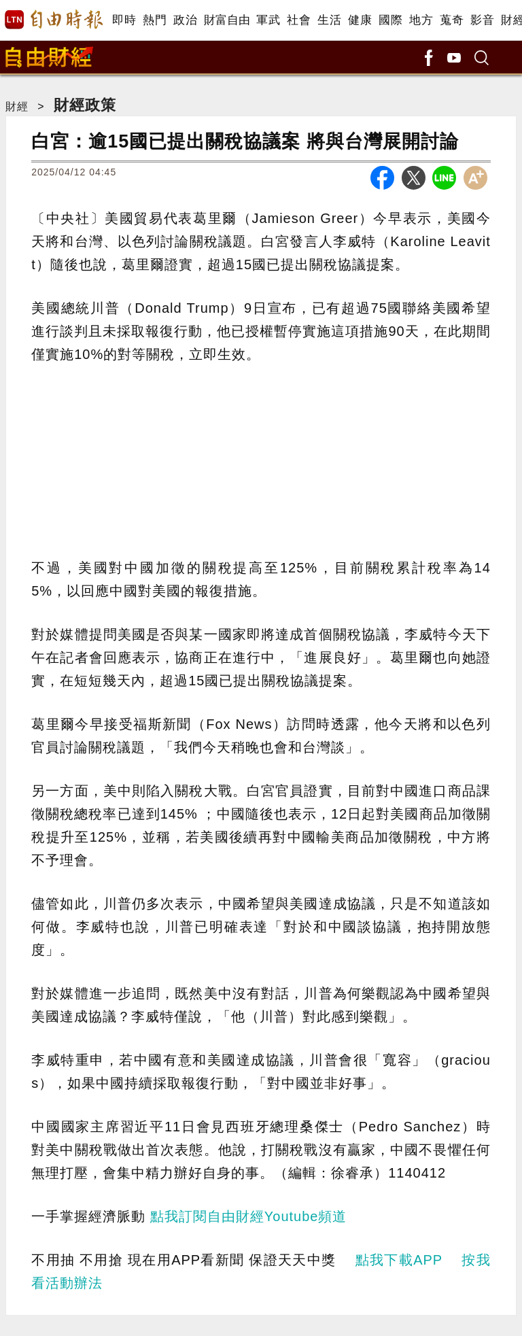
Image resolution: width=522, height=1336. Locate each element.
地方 (421, 20)
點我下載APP (398, 1259)
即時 (124, 20)
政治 (185, 20)
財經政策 (85, 105)
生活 (329, 20)
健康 (360, 20)
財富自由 (226, 20)
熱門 (155, 20)
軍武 (268, 20)
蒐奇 (452, 20)
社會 (299, 20)
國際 (390, 20)
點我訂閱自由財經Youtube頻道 (248, 1216)
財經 (17, 106)
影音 (482, 20)
